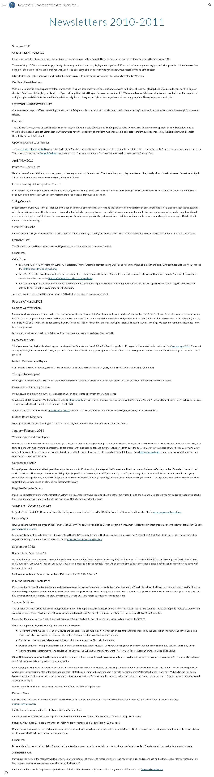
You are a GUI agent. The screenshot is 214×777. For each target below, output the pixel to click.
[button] (4, 5)
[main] (107, 22)
